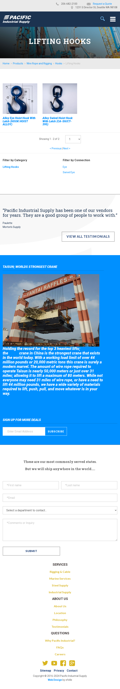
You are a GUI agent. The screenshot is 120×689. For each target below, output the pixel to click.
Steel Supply (60, 585)
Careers (60, 654)
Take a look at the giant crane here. (28, 403)
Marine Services (60, 578)
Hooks (58, 63)
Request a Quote (102, 3)
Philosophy (60, 619)
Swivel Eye (69, 172)
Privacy (59, 670)
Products (18, 63)
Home (6, 63)
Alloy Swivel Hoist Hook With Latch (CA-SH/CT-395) (57, 121)
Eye (65, 166)
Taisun (13, 353)
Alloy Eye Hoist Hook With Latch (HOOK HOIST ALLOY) (19, 121)
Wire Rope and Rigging (39, 63)
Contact (72, 670)
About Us (60, 606)
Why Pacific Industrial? (60, 640)
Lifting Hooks (11, 166)
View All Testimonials (88, 236)
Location (60, 613)
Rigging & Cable (60, 571)
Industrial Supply (60, 592)
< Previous (56, 148)
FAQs (60, 647)
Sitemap (45, 670)
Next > (66, 148)
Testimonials (60, 626)
